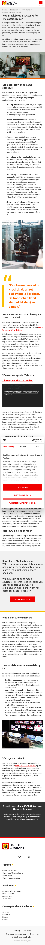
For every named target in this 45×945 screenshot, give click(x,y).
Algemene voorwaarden (16, 934)
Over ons (5, 912)
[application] (22, 395)
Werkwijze (6, 915)
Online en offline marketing (12, 873)
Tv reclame (6, 899)
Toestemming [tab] (9, 447)
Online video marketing (11, 878)
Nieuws (5, 917)
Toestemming (22, 487)
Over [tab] (37, 447)
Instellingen (22, 495)
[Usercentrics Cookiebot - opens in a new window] (32, 440)
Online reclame (8, 894)
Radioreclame (7, 896)
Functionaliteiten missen (22, 503)
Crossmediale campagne (11, 891)
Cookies (27, 931)
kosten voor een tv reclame (25, 766)
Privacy (17, 931)
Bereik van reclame (9, 870)
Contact (5, 920)
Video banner (7, 875)
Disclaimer (34, 934)
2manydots (27, 941)
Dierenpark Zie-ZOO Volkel (17, 380)
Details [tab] (23, 447)
